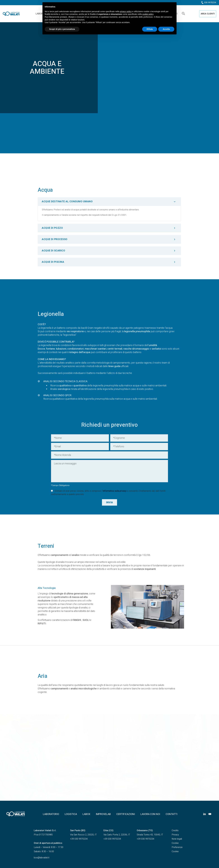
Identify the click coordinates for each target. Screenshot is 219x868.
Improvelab (103, 814)
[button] (207, 13)
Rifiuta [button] (150, 29)
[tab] (109, 277)
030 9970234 (210, 2)
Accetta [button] (166, 29)
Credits (175, 830)
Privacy (175, 834)
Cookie (175, 843)
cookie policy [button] (147, 14)
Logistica (71, 814)
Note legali (177, 839)
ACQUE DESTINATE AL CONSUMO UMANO (67, 277)
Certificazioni (125, 814)
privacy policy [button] (126, 11)
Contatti (171, 814)
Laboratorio (51, 814)
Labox (86, 814)
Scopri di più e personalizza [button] (62, 29)
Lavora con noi (150, 814)
